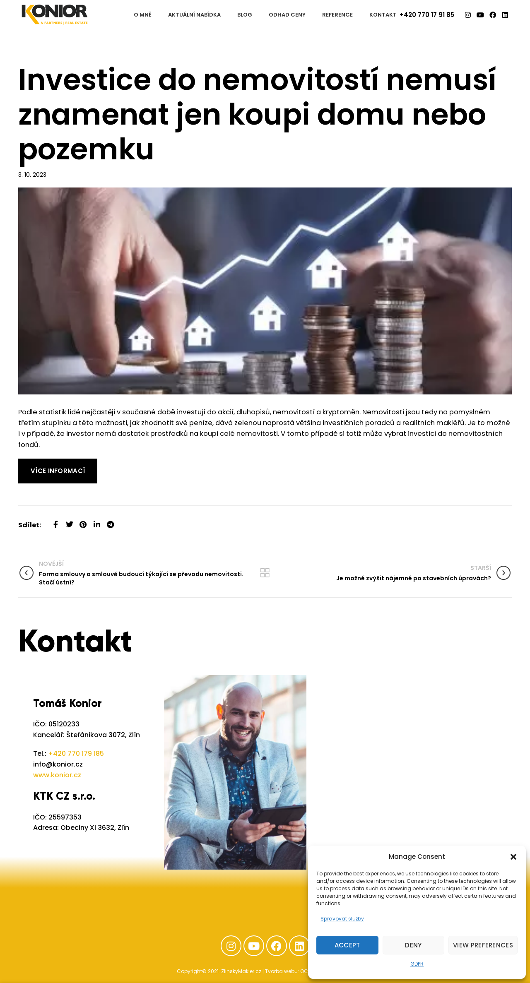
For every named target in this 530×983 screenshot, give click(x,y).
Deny (413, 945)
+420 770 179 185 (76, 753)
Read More (36, 464)
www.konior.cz (57, 775)
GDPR (417, 963)
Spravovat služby (342, 918)
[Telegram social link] (110, 521)
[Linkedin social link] (97, 521)
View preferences (483, 945)
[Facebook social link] (56, 521)
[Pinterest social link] (83, 521)
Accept (347, 945)
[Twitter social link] (69, 521)
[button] (513, 857)
